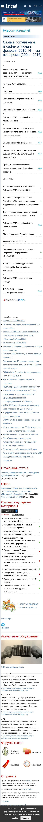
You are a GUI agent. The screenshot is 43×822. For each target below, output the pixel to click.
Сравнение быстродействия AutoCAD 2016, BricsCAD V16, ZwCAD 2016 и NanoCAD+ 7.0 (19, 153)
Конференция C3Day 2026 (14, 343)
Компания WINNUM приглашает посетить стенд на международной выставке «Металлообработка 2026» (21, 335)
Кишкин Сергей (6, 674)
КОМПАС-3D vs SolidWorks (14, 84)
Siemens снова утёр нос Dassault (17, 143)
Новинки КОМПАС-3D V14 (14, 242)
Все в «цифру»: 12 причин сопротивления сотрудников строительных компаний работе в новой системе (22, 365)
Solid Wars (7, 91)
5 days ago (24, 690)
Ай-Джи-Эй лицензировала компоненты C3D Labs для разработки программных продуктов (22, 456)
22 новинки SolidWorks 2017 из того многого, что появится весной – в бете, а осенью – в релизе (19, 131)
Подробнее (5, 801)
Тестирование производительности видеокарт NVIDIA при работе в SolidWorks (18, 267)
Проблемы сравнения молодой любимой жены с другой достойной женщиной (18, 168)
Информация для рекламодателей (13, 805)
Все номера (6, 619)
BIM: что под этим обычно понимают (19, 234)
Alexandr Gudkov (6, 695)
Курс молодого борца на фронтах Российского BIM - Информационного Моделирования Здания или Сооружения (21, 201)
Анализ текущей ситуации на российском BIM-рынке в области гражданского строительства (17, 72)
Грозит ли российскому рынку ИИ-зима (20, 449)
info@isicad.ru (27, 789)
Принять (25, 818)
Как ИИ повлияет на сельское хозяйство (20, 434)
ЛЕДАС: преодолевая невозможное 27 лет (21, 387)
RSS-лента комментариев (12, 667)
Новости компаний (16, 30)
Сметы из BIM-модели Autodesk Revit (19, 110)
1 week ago (24, 738)
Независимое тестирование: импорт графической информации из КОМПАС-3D (18, 252)
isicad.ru (29, 781)
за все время (18, 515)
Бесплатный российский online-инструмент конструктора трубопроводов (17, 589)
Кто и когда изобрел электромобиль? (20, 569)
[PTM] (3, 719)
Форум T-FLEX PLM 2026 (14, 321)
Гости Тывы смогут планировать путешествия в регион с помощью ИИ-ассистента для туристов (19, 442)
